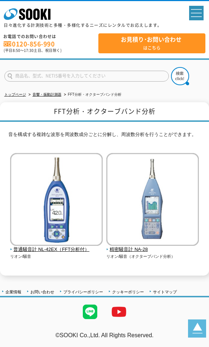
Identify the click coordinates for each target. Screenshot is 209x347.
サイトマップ (165, 292)
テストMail (195, 343)
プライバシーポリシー (83, 292)
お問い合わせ (42, 292)
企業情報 (13, 292)
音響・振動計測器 (47, 94)
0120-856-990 (33, 43)
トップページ (15, 94)
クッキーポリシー (128, 292)
